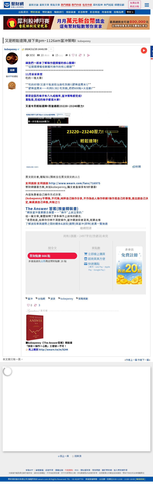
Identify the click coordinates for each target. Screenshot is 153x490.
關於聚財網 (107, 470)
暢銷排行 (59, 12)
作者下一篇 (144, 359)
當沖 (30, 298)
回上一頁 (64, 456)
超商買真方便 (94, 259)
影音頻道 (95, 12)
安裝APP (30, 470)
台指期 (41, 298)
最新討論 (33, 4)
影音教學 (83, 12)
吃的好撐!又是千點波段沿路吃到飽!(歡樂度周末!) (58, 84)
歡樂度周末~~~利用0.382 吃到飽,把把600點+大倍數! (60, 88)
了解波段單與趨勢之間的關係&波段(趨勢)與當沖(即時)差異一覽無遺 (67, 223)
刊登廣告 (69, 470)
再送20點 (134, 6)
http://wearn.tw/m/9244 (53, 349)
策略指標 (118, 12)
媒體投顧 (119, 4)
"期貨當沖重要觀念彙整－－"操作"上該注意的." (55, 212)
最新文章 (44, 4)
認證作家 (49, 470)
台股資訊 (23, 12)
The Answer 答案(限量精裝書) (52, 208)
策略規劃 (83, 298)
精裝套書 (71, 12)
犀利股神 (98, 4)
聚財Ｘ (130, 12)
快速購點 (98, 267)
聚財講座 (47, 12)
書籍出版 (59, 470)
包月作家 (87, 4)
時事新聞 (107, 12)
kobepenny (84, 41)
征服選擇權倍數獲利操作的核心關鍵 (50, 66)
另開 (136, 166)
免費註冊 (134, 2)
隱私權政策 (85, 470)
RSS (76, 470)
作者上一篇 (130, 359)
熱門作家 (76, 4)
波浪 (52, 298)
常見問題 (96, 470)
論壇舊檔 (39, 470)
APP (10, 76)
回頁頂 (78, 456)
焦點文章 (55, 4)
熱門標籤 (66, 4)
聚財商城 (35, 12)
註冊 (43, 261)
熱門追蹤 (108, 4)
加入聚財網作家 (121, 470)
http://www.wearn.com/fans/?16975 (74, 183)
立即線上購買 (94, 254)
